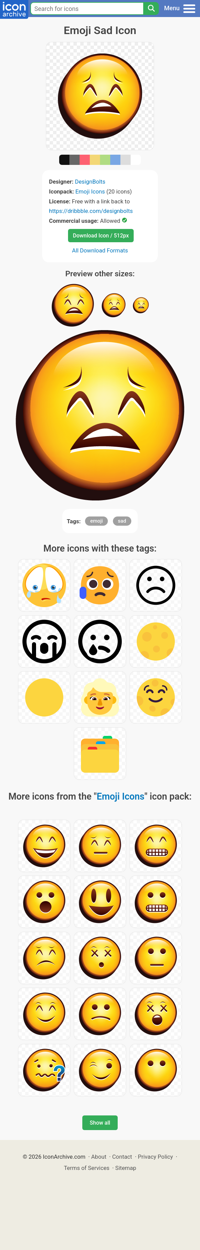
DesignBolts (90, 181)
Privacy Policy (155, 1156)
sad (122, 521)
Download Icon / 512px (101, 235)
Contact (122, 1156)
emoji (96, 521)
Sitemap (125, 1167)
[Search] (151, 8)
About (98, 1156)
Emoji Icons (90, 191)
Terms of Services (87, 1167)
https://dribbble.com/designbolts (91, 210)
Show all (100, 1123)
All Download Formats (100, 250)
